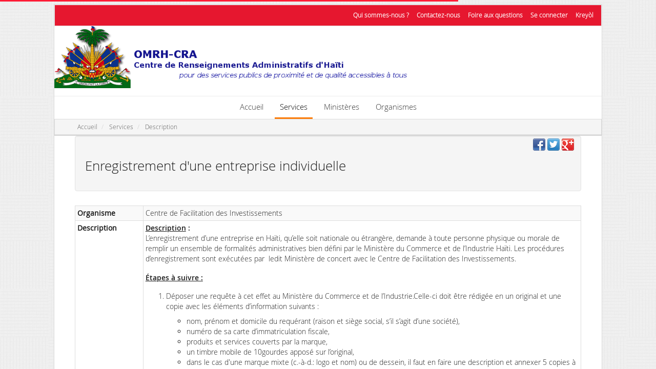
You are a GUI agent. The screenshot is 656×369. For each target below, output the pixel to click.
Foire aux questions (495, 15)
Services (294, 106)
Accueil (251, 106)
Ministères (341, 106)
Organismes (396, 106)
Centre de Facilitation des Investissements (214, 213)
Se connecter (549, 15)
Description (161, 127)
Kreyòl (584, 15)
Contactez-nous (438, 15)
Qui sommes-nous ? (381, 15)
